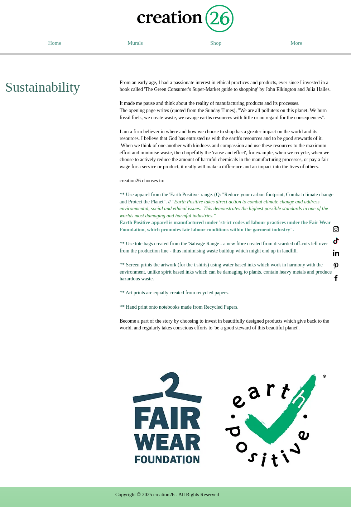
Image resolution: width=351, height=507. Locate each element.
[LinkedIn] (336, 253)
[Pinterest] (336, 266)
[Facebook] (336, 278)
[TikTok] (336, 241)
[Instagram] (336, 229)
